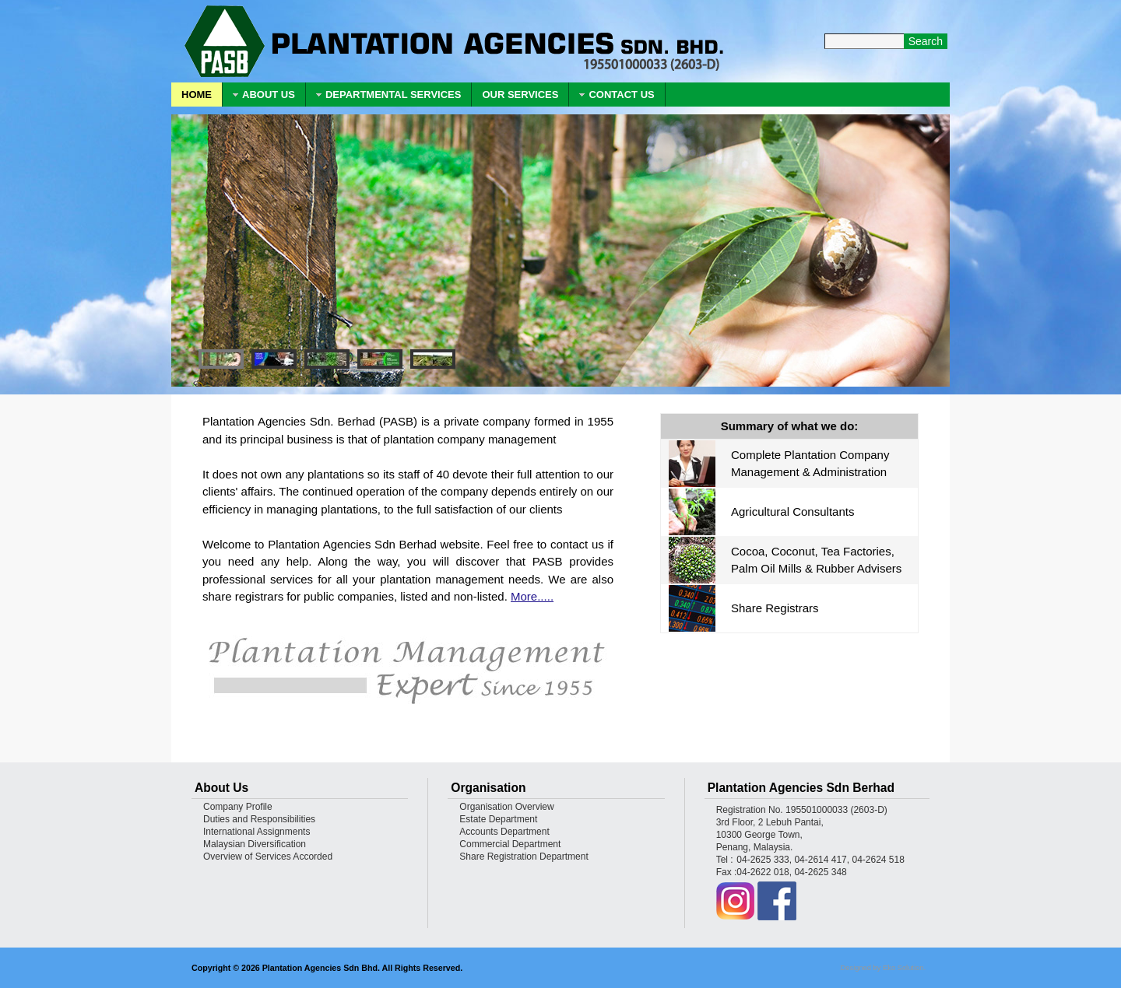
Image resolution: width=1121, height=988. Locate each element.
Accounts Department (504, 831)
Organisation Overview (506, 806)
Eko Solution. (904, 968)
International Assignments (256, 831)
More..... (532, 596)
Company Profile (237, 806)
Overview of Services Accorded (267, 856)
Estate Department (498, 819)
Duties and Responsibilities (259, 819)
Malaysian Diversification (254, 844)
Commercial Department (509, 844)
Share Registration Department (523, 856)
